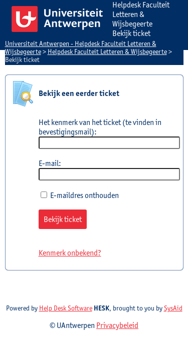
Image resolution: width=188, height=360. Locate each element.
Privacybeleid (117, 325)
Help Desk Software (65, 308)
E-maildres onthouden (80, 195)
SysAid (173, 308)
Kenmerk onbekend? (70, 253)
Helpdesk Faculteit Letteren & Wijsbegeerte (107, 52)
